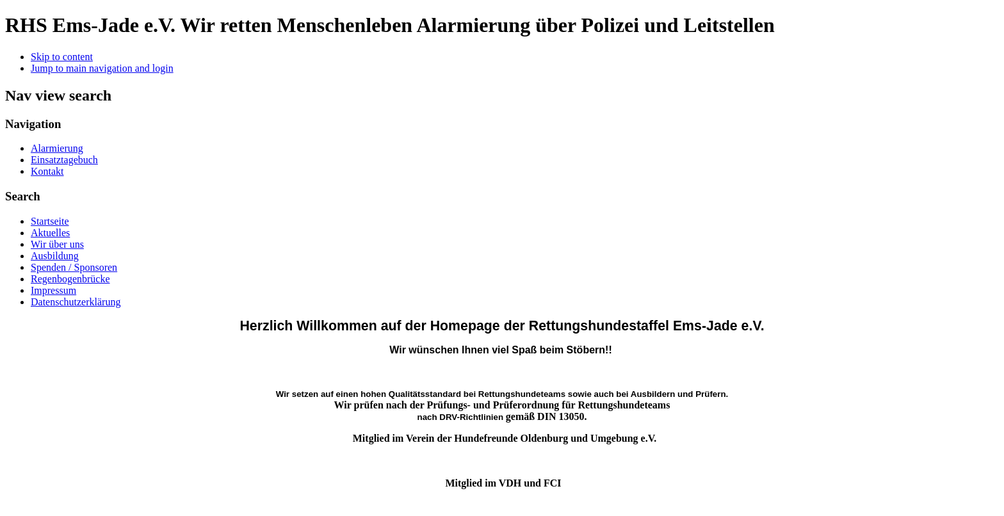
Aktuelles (50, 232)
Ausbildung (55, 255)
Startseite (50, 221)
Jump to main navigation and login (102, 68)
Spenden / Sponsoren (74, 267)
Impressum (53, 290)
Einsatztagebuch (64, 159)
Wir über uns (57, 244)
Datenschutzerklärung (75, 301)
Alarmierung (57, 148)
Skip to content (62, 56)
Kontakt (47, 171)
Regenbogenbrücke (70, 278)
